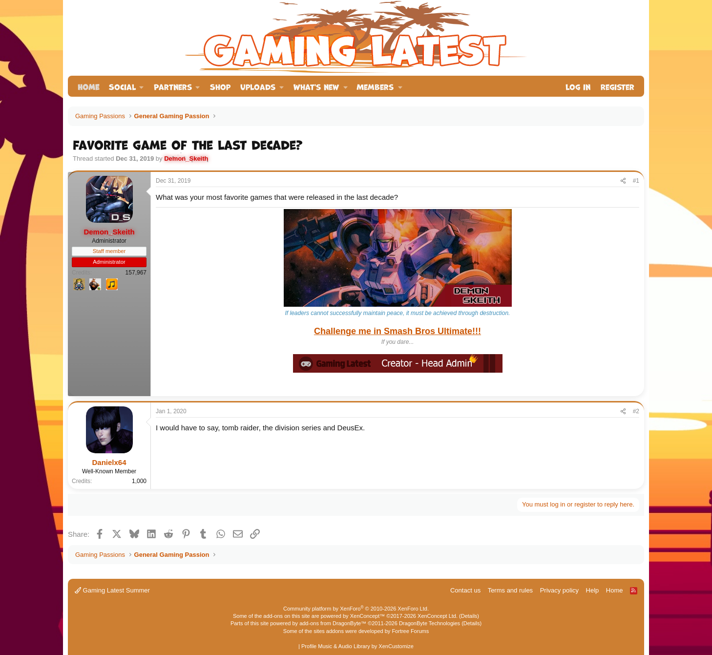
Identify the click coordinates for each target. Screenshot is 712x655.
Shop (220, 86)
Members (375, 86)
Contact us (465, 590)
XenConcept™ (367, 616)
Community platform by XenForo (356, 609)
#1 (636, 180)
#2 (636, 411)
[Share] (623, 181)
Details (469, 616)
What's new (316, 86)
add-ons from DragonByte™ (332, 623)
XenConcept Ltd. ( (439, 616)
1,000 (139, 481)
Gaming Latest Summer (112, 590)
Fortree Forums (410, 631)
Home (88, 86)
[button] (126, 86)
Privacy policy (559, 590)
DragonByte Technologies (429, 623)
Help (592, 590)
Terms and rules (510, 590)
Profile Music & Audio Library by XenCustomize (357, 646)
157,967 (136, 272)
